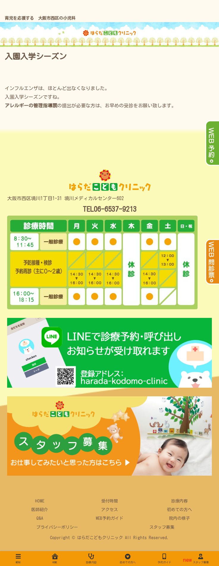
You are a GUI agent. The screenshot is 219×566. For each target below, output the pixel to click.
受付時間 (109, 501)
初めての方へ (179, 510)
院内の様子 (179, 518)
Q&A (39, 518)
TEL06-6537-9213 (110, 209)
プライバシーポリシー (57, 527)
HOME (39, 501)
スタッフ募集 (161, 527)
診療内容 (179, 501)
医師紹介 (39, 510)
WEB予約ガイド (109, 518)
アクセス (109, 510)
